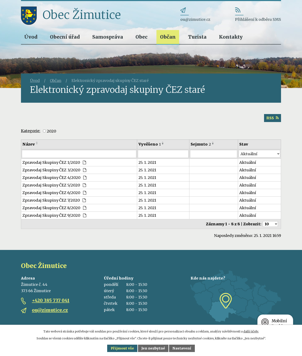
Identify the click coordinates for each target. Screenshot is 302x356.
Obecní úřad (65, 37)
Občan (168, 37)
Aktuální (247, 162)
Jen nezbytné (153, 348)
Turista (197, 37)
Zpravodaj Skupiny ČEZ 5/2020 (54, 185)
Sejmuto (201, 144)
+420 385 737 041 (50, 300)
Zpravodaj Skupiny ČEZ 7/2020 (54, 200)
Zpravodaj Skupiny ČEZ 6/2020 (54, 192)
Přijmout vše (122, 348)
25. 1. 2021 (147, 162)
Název (28, 144)
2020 (51, 131)
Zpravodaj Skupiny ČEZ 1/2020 (54, 162)
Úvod (31, 37)
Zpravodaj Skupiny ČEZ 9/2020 (54, 215)
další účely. (251, 331)
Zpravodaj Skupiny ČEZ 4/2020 (54, 177)
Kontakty (231, 37)
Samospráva (107, 37)
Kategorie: (30, 130)
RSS (272, 118)
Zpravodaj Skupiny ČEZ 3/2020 (54, 170)
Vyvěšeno (149, 144)
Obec (141, 37)
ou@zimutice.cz (50, 310)
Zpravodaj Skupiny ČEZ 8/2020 (54, 207)
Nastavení (181, 348)
